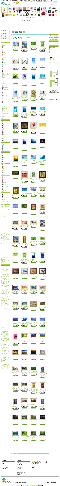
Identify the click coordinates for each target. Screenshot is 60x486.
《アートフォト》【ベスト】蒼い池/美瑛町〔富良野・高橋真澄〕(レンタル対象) (25, 193)
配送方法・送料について (40, 1)
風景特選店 (52, 1)
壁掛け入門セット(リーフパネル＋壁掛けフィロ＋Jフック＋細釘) (5, 219)
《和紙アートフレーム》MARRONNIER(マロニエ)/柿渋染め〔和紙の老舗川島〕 (15, 275)
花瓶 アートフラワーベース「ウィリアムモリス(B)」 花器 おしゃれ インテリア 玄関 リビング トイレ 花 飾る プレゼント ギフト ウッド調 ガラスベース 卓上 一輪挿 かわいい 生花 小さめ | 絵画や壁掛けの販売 (5, 290)
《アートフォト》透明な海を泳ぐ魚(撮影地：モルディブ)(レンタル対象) (42, 80)
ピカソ (3, 170)
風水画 (3, 62)
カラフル (4, 138)
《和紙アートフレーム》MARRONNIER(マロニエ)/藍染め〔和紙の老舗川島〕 (24, 275)
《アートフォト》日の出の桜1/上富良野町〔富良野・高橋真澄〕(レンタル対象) (24, 404)
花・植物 (4, 83)
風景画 (3, 45)
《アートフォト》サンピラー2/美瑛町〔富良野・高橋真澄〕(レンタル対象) (15, 406)
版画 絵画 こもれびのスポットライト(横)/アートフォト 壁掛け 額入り (16, 259)
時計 (3, 77)
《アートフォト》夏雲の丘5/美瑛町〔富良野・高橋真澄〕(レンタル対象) (33, 193)
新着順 (29, 37)
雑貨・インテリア (5, 95)
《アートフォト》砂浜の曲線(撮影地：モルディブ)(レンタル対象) (16, 98)
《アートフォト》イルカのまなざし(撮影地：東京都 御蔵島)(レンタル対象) (25, 114)
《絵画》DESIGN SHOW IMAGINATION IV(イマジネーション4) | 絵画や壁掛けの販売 (5, 307)
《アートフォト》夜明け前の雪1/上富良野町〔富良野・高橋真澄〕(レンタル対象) (15, 323)
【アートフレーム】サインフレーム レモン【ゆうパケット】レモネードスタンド (5, 209)
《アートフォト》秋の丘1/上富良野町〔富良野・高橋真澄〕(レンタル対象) (42, 340)
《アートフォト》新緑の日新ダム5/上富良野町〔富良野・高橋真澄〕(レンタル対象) (15, 437)
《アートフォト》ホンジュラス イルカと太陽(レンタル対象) (33, 145)
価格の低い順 (21, 37)
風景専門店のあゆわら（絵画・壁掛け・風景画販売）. (30, 485)
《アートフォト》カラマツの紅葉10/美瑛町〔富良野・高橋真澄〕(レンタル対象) (42, 307)
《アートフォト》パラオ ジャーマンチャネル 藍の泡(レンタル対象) (25, 147)
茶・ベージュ (4, 134)
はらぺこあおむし (5, 201)
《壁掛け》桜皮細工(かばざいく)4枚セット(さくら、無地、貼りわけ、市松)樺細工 (5, 231)
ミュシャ (4, 176)
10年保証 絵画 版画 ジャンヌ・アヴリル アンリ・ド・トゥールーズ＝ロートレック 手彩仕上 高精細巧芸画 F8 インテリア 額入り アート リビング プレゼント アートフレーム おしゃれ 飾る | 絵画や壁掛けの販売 (5, 360)
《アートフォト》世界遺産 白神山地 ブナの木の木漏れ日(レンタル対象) (16, 80)
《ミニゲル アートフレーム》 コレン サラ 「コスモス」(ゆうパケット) (33, 130)
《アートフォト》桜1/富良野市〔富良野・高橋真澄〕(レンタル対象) (42, 356)
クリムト (4, 172)
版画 (3, 110)
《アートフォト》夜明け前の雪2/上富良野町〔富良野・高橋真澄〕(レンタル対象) (24, 323)
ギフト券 (4, 118)
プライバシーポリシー (29, 1)
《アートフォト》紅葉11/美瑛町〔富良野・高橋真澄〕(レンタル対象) (33, 390)
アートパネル (4, 79)
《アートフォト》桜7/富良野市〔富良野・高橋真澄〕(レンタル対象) (33, 421)
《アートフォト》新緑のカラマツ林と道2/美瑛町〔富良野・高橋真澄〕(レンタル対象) (42, 437)
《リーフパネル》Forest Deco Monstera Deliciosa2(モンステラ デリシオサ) (5, 228)
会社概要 (50, 1)
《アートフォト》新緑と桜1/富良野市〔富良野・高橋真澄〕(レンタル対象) (15, 421)
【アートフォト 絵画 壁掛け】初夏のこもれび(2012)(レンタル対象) (33, 242)
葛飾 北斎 (4, 190)
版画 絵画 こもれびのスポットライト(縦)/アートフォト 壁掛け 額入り (24, 260)
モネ (3, 166)
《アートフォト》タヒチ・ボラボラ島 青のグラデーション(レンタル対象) (16, 145)
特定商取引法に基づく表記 (46, 1)
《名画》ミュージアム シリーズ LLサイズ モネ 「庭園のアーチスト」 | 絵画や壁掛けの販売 (5, 285)
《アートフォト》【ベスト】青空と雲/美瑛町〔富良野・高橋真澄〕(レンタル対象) (5, 234)
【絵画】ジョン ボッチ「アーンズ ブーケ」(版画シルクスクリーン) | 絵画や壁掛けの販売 (5, 267)
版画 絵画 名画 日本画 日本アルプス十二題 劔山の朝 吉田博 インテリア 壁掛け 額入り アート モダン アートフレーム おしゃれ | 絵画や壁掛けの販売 (5, 271)
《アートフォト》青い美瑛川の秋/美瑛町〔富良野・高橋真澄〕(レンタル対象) (16, 388)
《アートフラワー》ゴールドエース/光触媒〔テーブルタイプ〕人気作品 (5, 242)
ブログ (57, 1)
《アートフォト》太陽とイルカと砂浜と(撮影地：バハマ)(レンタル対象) (42, 161)
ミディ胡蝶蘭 (4, 85)
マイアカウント (22, 1)
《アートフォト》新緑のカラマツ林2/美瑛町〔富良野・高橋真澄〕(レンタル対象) (33, 437)
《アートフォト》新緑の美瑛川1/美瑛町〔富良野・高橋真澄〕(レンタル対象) (25, 437)
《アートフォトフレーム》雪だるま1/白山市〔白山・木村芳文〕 (24, 226)
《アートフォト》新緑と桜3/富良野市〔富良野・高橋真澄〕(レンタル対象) (24, 421)
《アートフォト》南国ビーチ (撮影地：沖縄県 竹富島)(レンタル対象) (25, 82)
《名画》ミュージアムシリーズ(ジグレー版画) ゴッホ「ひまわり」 (16, 195)
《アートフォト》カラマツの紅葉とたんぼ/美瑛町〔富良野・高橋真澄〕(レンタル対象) (33, 356)
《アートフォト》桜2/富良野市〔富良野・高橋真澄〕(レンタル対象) (15, 372)
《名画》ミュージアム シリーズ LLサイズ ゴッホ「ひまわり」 (25, 244)
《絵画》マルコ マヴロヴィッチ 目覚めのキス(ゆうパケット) (25, 97)
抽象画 (3, 52)
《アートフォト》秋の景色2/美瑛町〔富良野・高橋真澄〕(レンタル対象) (42, 374)
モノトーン (4, 136)
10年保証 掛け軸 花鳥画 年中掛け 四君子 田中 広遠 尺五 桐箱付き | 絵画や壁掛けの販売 (5, 311)
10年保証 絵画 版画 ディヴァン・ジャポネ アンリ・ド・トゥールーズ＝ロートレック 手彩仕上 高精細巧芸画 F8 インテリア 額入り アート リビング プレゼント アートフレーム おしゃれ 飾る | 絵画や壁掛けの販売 (5, 353)
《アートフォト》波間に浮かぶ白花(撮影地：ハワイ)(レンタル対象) (42, 112)
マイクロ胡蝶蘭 (5, 87)
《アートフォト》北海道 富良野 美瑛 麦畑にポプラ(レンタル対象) (42, 96)
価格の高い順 (26, 37)
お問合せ (26, 1)
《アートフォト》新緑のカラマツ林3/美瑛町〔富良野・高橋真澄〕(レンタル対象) (24, 210)
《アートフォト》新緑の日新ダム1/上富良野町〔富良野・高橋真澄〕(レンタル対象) (33, 372)
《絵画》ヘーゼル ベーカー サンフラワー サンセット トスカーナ (24, 179)
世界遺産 (4, 157)
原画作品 (4, 64)
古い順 (31, 37)
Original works (4, 108)
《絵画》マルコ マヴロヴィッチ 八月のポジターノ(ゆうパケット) (33, 179)
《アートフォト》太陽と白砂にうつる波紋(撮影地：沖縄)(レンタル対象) (34, 82)
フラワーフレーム (5, 75)
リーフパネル (4, 71)
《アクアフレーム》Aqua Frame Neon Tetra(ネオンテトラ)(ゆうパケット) (25, 65)
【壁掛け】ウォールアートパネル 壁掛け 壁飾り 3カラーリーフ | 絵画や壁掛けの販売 (5, 325)
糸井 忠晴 (4, 182)
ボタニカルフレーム (5, 116)
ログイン (54, 52)
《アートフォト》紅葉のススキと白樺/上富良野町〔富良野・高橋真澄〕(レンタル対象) (24, 388)
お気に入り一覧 (51, 59)
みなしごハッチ (4, 199)
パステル (4, 140)
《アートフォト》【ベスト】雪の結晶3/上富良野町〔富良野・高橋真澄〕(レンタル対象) (16, 210)
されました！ (30, 17)
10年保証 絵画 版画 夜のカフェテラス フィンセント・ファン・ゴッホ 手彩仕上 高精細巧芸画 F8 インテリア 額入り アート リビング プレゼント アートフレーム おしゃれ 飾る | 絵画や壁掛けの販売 (5, 334)
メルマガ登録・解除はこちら (53, 42)
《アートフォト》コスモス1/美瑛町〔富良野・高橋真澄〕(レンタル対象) (15, 341)
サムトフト (4, 168)
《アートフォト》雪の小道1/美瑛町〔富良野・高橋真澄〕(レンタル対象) (33, 323)
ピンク (3, 130)
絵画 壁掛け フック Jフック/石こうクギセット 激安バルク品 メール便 (5, 239)
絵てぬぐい (4, 59)
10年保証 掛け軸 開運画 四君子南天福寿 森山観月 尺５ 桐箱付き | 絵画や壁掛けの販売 (5, 282)
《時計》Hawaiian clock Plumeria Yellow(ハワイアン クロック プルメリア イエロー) (5, 255)
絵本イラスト (4, 57)
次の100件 (20, 38)
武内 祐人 (4, 184)
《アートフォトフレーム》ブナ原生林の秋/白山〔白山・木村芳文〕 (16, 226)
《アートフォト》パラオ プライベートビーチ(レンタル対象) (33, 65)
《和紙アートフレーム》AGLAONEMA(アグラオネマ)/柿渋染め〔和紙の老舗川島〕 (33, 275)
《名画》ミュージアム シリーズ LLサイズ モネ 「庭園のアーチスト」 (5, 206)
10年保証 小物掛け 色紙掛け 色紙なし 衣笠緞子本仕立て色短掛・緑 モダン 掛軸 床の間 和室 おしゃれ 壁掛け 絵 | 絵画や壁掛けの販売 (5, 303)
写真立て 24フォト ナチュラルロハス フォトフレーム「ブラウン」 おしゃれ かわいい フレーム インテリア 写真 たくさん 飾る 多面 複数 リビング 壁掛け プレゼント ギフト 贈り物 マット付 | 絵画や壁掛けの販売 (5, 320)
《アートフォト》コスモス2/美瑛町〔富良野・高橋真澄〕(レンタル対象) (42, 193)
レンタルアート (4, 106)
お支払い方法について (34, 1)
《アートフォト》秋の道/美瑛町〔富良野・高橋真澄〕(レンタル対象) (25, 356)
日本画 (3, 54)
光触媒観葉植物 (5, 92)
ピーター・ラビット (5, 197)
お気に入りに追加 (15, 50)
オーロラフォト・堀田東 (52, 58)
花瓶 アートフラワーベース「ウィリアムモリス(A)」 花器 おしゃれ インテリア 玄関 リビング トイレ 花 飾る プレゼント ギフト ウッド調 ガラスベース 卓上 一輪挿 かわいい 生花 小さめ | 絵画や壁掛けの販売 (5, 297)
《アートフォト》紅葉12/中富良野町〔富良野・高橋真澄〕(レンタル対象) (42, 390)
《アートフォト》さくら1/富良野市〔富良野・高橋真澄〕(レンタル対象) (24, 340)
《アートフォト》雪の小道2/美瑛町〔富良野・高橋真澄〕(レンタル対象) (42, 323)
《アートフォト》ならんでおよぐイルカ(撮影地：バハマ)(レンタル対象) (34, 112)
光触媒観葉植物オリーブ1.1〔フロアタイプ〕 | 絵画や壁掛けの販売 (5, 279)
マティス (4, 174)
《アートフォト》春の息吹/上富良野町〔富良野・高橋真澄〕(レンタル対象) (42, 421)
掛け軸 (3, 81)
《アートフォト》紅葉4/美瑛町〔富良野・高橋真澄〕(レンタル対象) (15, 356)
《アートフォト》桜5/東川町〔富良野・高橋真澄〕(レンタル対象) (42, 406)
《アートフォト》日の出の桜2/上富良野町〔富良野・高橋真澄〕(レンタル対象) (33, 404)
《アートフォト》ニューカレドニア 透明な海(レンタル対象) (42, 64)
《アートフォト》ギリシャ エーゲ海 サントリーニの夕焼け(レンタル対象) (16, 163)
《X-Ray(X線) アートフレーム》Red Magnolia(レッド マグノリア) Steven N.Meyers (5, 248)
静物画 (3, 50)
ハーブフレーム (5, 73)
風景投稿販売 (55, 1)
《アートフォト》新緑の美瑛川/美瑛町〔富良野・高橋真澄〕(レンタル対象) (25, 372)
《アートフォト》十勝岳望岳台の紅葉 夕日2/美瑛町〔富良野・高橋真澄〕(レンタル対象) (33, 340)
